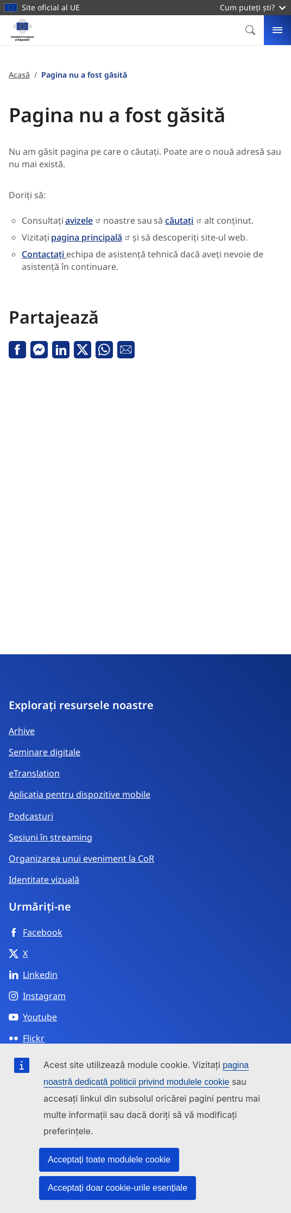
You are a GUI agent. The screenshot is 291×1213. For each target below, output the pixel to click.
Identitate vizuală (44, 880)
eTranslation (34, 773)
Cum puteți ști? (253, 7)
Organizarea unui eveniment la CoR (81, 858)
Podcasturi (31, 816)
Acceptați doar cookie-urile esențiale (117, 1187)
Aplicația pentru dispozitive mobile (79, 794)
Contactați (44, 254)
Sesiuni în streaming (50, 837)
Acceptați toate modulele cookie (109, 1159)
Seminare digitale (44, 752)
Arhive (22, 731)
